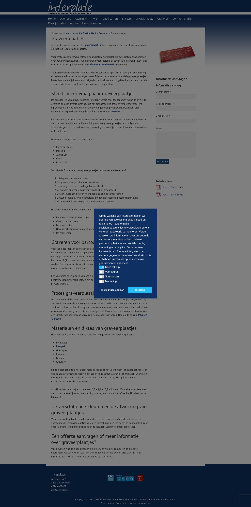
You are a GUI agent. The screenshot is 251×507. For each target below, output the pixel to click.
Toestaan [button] (140, 290)
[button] (101, 267)
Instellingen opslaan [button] (112, 290)
